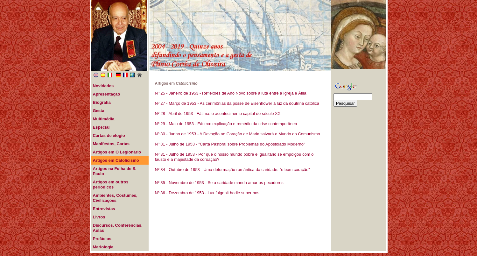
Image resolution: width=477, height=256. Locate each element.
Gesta (98, 110)
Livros (99, 217)
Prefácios (102, 238)
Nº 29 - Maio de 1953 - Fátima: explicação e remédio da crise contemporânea (226, 123)
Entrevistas (104, 208)
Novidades (103, 85)
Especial (101, 127)
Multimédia (104, 119)
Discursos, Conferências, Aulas (118, 228)
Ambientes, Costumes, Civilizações (115, 198)
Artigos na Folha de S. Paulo (115, 171)
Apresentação (106, 94)
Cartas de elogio (109, 135)
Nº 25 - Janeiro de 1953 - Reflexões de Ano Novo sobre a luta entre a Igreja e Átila (230, 93)
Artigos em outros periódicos (111, 184)
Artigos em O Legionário (117, 152)
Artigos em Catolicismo (116, 160)
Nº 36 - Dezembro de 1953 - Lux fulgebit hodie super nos (207, 192)
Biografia (102, 102)
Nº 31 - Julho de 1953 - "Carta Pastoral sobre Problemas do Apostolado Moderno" (230, 144)
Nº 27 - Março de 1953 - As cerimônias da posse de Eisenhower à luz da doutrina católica (237, 103)
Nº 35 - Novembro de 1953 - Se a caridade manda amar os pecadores (219, 182)
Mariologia (103, 247)
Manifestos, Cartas (111, 143)
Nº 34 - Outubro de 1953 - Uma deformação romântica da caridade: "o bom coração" (232, 169)
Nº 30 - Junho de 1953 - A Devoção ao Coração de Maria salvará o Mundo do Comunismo (237, 134)
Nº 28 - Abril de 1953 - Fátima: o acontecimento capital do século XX (218, 113)
